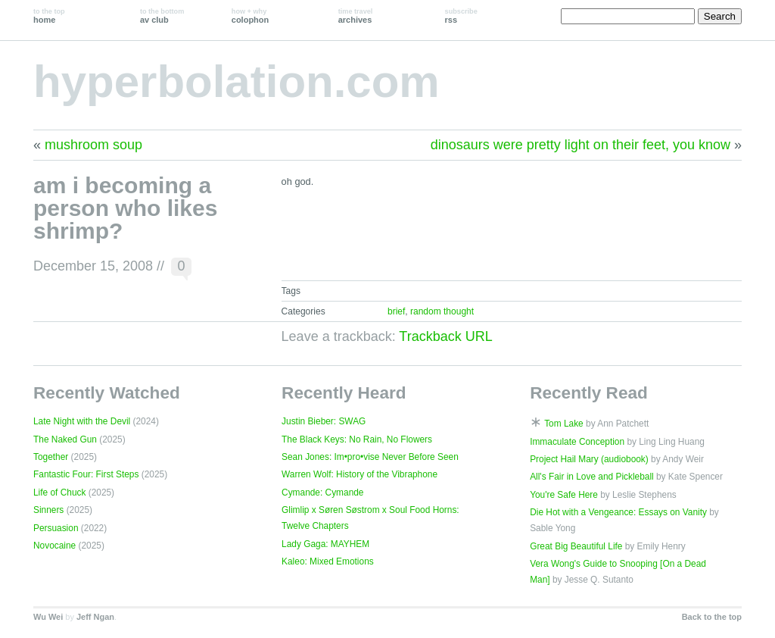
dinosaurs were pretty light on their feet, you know (580, 144)
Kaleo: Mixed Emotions (328, 561)
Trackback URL (445, 336)
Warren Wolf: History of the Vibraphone (359, 474)
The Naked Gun (65, 439)
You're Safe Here (564, 494)
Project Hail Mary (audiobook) (589, 459)
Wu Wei (48, 616)
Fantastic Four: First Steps (86, 474)
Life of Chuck (59, 492)
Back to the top (712, 616)
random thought (442, 311)
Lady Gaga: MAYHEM (325, 544)
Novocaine (54, 545)
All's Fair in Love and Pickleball (592, 476)
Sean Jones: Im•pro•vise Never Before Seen (370, 457)
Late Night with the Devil (81, 421)
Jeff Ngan (95, 616)
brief (396, 311)
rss (461, 16)
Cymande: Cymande (322, 492)
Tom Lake (564, 423)
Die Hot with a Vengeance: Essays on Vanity (618, 512)
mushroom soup (93, 144)
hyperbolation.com (236, 81)
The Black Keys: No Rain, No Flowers (357, 439)
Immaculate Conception (577, 441)
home (49, 16)
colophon (250, 16)
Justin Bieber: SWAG (324, 421)
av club (162, 16)
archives (355, 16)
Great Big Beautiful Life (576, 546)
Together (50, 457)
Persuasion (56, 528)
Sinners (48, 510)
